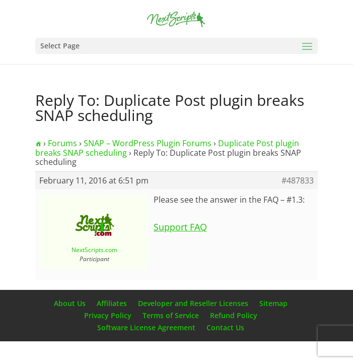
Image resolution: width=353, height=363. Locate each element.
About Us (70, 303)
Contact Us (225, 327)
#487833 (297, 180)
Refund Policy (233, 315)
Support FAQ (180, 227)
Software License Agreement (146, 327)
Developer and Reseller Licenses (193, 303)
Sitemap (273, 303)
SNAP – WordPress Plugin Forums (147, 143)
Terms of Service (171, 315)
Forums (62, 143)
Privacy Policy (107, 315)
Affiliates (112, 303)
